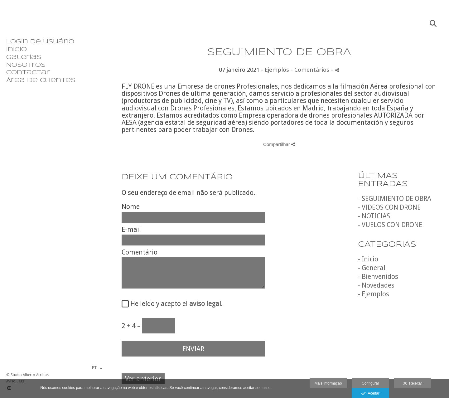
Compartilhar (279, 144)
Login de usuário (40, 42)
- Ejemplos (373, 294)
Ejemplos (277, 69)
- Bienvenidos (378, 276)
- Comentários (311, 69)
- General (371, 268)
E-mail (131, 229)
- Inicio (368, 259)
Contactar (28, 72)
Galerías (23, 57)
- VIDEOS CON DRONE (389, 207)
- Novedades (376, 285)
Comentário (139, 252)
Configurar (370, 383)
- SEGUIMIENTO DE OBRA (394, 198)
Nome (131, 206)
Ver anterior (143, 379)
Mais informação (328, 383)
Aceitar (370, 393)
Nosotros (26, 65)
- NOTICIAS (374, 216)
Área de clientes (40, 80)
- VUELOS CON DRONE (390, 225)
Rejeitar (412, 383)
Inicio (16, 49)
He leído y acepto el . (175, 304)
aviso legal (205, 304)
